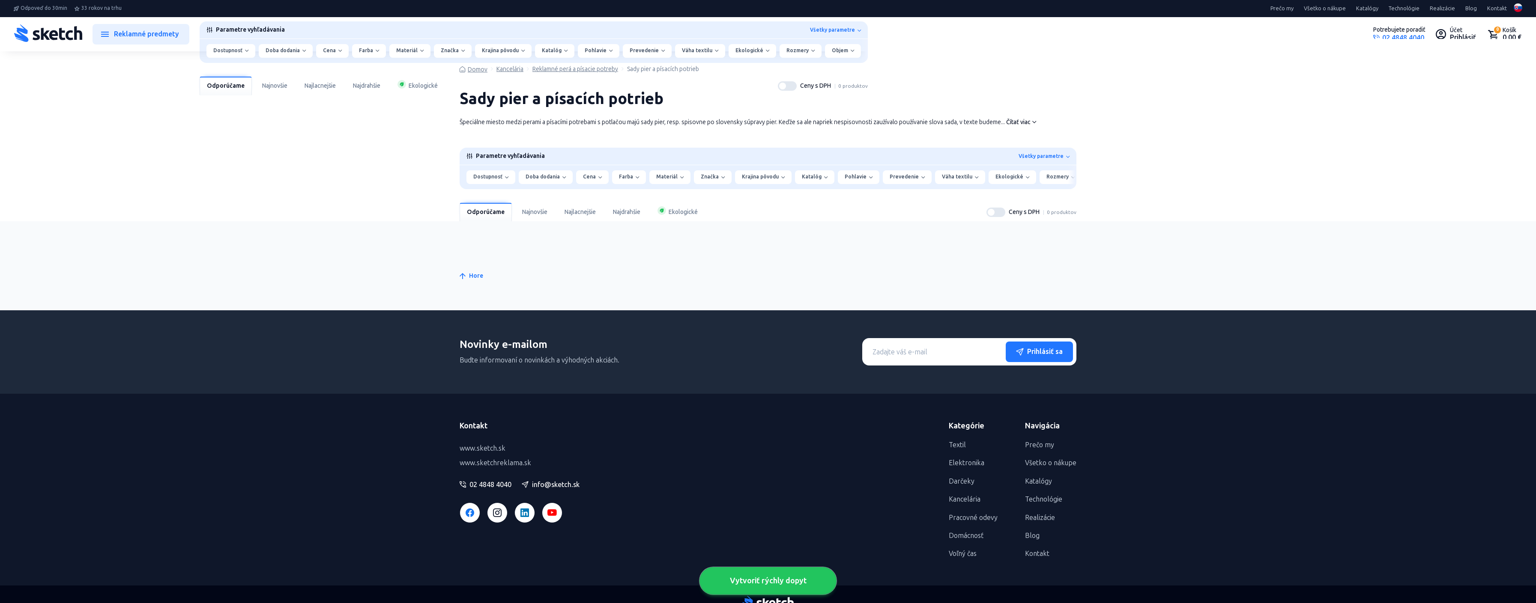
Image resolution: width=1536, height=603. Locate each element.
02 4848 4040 (485, 485)
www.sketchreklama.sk (495, 463)
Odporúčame (226, 85)
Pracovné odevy (973, 518)
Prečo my (1282, 9)
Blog (1471, 9)
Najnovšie (274, 85)
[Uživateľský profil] (1456, 34)
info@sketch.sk (551, 485)
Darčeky (961, 481)
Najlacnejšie (320, 85)
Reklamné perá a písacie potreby (575, 69)
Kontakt (1497, 9)
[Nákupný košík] (1504, 34)
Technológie (1404, 9)
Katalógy (1367, 9)
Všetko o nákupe (1325, 9)
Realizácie (1442, 9)
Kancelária (509, 69)
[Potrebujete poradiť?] (1399, 34)
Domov (477, 69)
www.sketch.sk (482, 448)
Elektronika (966, 463)
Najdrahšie (366, 85)
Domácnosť (966, 536)
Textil (957, 445)
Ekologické (417, 84)
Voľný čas (963, 554)
